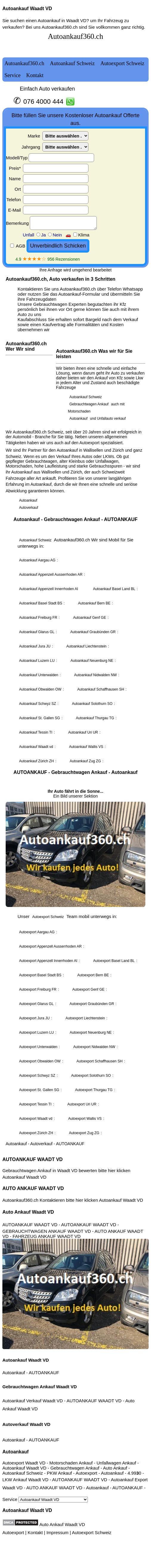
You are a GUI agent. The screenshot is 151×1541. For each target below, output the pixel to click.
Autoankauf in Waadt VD (62, 20)
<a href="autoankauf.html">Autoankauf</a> (75, 590)
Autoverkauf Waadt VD (26, 1424)
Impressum (57, 1532)
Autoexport (13, 1532)
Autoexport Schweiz (91, 1532)
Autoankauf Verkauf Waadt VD (32, 1400)
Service (45, 1499)
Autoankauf (13, 1372)
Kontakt (35, 1532)
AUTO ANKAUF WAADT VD (33, 1188)
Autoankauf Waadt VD (27, 8)
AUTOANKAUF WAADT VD (32, 1159)
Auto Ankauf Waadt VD (28, 1212)
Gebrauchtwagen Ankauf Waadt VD (39, 1386)
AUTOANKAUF (44, 1372)
